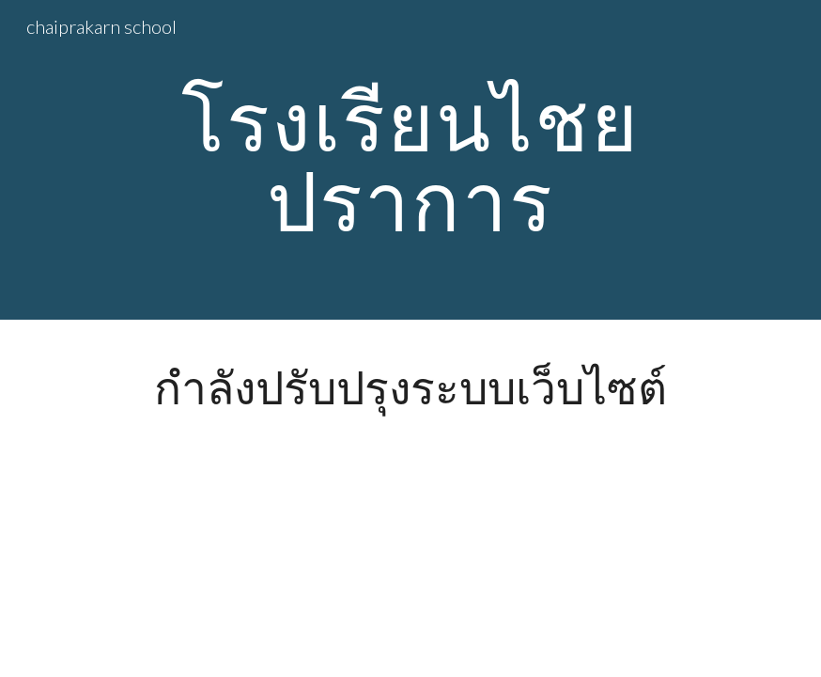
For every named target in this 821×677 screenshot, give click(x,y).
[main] (410, 160)
